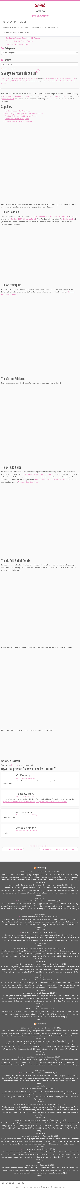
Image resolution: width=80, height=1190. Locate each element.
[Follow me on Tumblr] (18, 22)
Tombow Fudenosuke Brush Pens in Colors (50, 479)
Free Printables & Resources (16, 32)
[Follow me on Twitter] (8, 22)
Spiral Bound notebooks (57, 96)
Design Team (17, 78)
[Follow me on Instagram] (15, 22)
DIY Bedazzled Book (32, 1009)
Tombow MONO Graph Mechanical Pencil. (52, 216)
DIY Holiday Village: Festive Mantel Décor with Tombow (32, 964)
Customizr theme (60, 1187)
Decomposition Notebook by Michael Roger (19, 96)
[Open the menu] (76, 22)
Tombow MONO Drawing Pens (17, 119)
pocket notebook (7, 99)
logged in (14, 765)
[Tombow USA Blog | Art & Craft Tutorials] (40, 8)
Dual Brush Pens (56, 78)
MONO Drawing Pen (18, 81)
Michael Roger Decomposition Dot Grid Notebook (24, 113)
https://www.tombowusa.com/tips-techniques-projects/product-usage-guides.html (35, 802)
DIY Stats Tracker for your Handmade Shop (58, 849)
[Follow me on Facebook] (12, 22)
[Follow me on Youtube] (22, 22)
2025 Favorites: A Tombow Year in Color (32, 872)
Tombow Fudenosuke (33, 81)
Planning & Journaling (30, 78)
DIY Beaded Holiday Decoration (32, 980)
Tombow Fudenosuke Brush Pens (17, 111)
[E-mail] (4, 22)
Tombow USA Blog (41, 868)
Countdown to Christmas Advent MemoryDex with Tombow (32, 948)
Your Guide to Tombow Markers (18, 44)
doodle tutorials (69, 219)
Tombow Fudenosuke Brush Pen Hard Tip (55, 81)
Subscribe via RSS (10, 69)
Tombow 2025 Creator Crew (15, 27)
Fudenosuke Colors (69, 78)
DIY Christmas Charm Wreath (32, 993)
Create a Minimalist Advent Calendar (19, 41)
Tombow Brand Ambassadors (45, 27)
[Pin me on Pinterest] (26, 22)
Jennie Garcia (5, 81)
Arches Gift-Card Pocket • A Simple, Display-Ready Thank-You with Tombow (32, 885)
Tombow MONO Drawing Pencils (24, 219)
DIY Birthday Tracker (13, 849)
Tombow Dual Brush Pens (28, 482)
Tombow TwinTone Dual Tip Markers (19, 121)
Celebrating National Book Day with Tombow (23, 38)
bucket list (46, 78)
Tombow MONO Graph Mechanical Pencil (21, 116)
